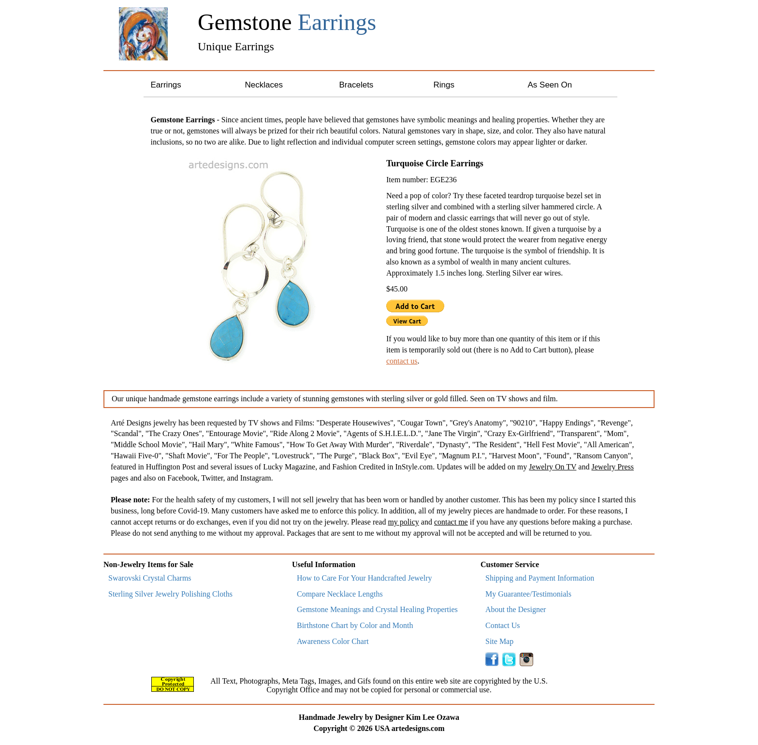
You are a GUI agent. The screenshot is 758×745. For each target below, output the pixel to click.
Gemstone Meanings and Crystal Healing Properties (377, 609)
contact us (401, 361)
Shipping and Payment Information (539, 578)
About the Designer (515, 609)
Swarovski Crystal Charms (149, 578)
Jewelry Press (612, 467)
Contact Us (502, 625)
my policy (403, 522)
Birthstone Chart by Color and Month (355, 625)
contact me (451, 522)
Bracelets (356, 84)
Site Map (499, 641)
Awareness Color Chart (333, 641)
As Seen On (550, 84)
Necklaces (264, 84)
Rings (444, 84)
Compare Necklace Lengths (340, 594)
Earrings (166, 84)
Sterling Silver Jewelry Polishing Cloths (170, 594)
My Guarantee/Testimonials (528, 594)
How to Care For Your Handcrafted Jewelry (364, 578)
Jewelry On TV (552, 467)
